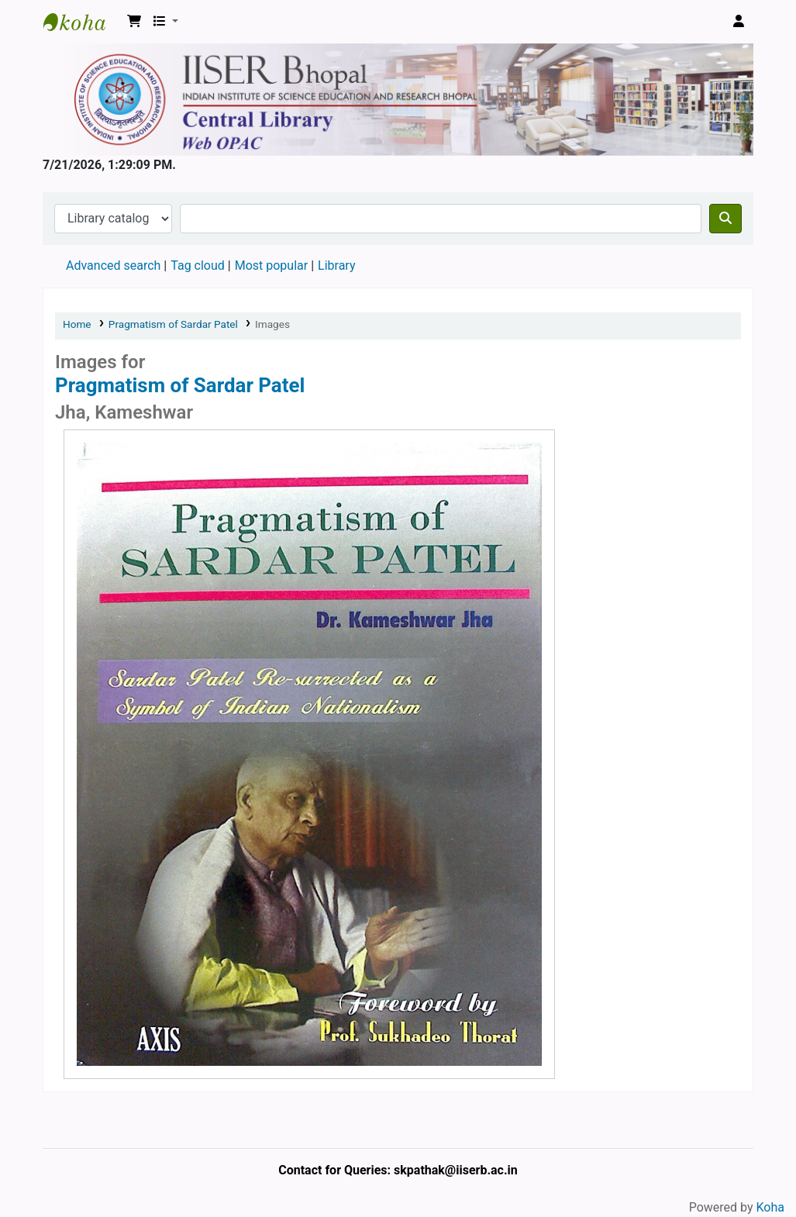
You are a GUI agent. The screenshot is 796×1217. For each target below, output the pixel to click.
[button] (134, 21)
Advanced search (113, 265)
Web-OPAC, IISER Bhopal (82, 21)
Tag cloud (198, 265)
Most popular (271, 265)
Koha (770, 1207)
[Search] (725, 218)
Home (77, 324)
